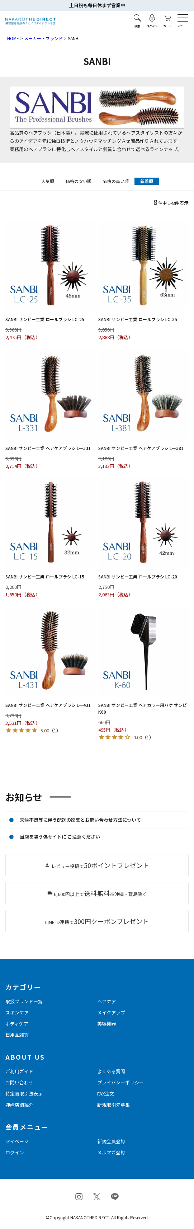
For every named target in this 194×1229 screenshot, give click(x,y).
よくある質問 (111, 1071)
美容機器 (106, 1023)
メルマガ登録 (111, 1152)
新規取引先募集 (113, 1104)
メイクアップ (111, 1012)
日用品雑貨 (17, 1034)
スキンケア (17, 1012)
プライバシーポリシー (120, 1082)
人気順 (47, 181)
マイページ (17, 1141)
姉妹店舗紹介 (19, 1104)
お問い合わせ (19, 1082)
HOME (13, 38)
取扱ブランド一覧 (24, 1001)
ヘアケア (106, 1001)
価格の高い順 (116, 181)
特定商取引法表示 (24, 1093)
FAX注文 (105, 1093)
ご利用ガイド (19, 1071)
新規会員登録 (111, 1141)
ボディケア (16, 1023)
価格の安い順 (78, 181)
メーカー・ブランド (43, 38)
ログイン (14, 1152)
